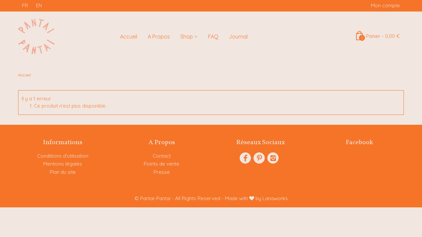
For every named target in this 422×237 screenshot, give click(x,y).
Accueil (128, 36)
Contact (162, 156)
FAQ (213, 36)
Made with (256, 198)
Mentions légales (62, 164)
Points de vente (161, 164)
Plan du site (63, 172)
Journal (238, 36)
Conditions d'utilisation (62, 156)
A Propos (159, 36)
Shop (186, 36)
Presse (162, 172)
